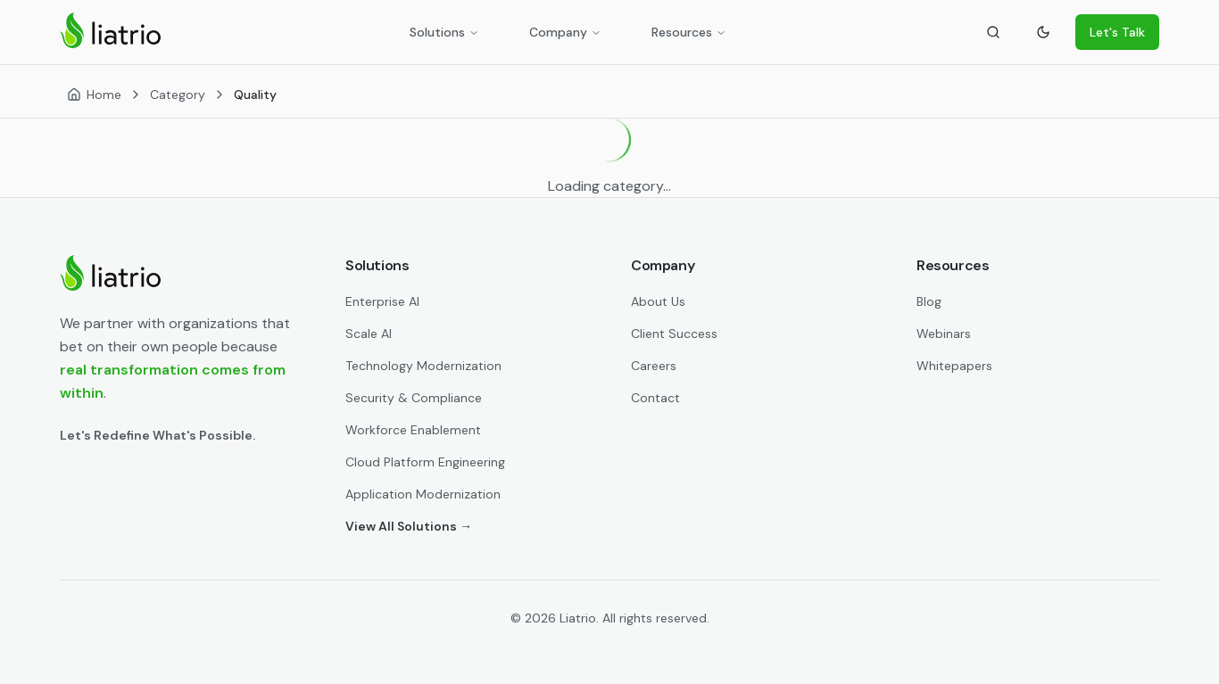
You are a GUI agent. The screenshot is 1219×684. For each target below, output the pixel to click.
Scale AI (368, 334)
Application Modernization (423, 494)
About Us (658, 301)
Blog (928, 301)
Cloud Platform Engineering (425, 462)
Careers (653, 366)
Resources (688, 32)
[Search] (993, 32)
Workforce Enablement (413, 430)
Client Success (674, 334)
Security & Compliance (413, 398)
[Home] (94, 94)
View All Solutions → (408, 526)
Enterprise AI (382, 301)
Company (565, 32)
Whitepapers (954, 366)
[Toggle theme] (1043, 32)
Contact (655, 398)
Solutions (444, 32)
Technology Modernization (423, 366)
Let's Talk (1117, 32)
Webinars (943, 334)
